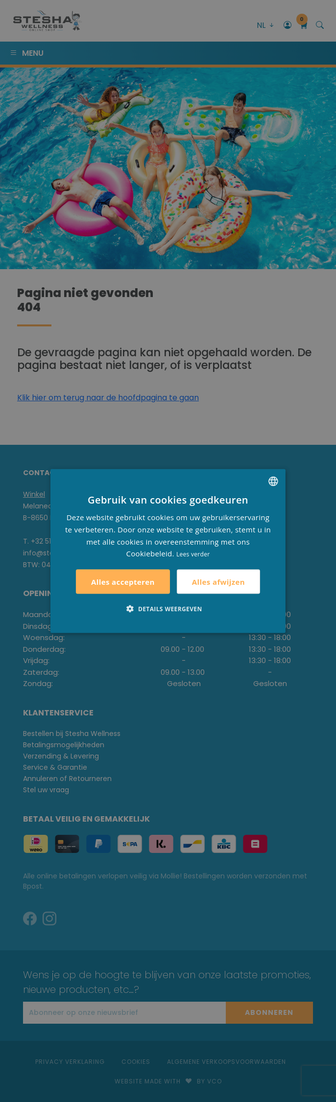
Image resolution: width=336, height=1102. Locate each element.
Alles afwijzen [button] (218, 581)
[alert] (168, 551)
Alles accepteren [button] (123, 582)
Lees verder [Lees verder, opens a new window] (193, 554)
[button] (168, 609)
